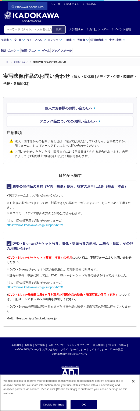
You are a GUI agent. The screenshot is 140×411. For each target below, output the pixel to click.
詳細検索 (76, 29)
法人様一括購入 (117, 345)
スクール (66, 50)
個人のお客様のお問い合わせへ (68, 108)
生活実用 (117, 40)
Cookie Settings (53, 405)
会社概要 (16, 345)
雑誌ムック (10, 50)
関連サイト (73, 4)
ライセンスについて (78, 345)
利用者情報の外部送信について (70, 353)
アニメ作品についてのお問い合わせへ (68, 121)
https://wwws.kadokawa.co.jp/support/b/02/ (35, 225)
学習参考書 (98, 40)
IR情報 (28, 345)
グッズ (55, 50)
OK (84, 405)
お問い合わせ (50, 349)
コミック (55, 40)
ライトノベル (36, 40)
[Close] (133, 382)
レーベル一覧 (52, 4)
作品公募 (91, 4)
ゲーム (46, 50)
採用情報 (40, 345)
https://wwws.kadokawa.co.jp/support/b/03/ (35, 287)
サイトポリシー (98, 349)
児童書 (83, 40)
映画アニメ (30, 50)
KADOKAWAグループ (27, 349)
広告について (56, 345)
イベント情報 (121, 29)
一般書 (69, 40)
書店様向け (99, 345)
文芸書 (6, 40)
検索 (59, 29)
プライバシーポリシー (73, 349)
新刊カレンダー (97, 29)
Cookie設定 (116, 349)
